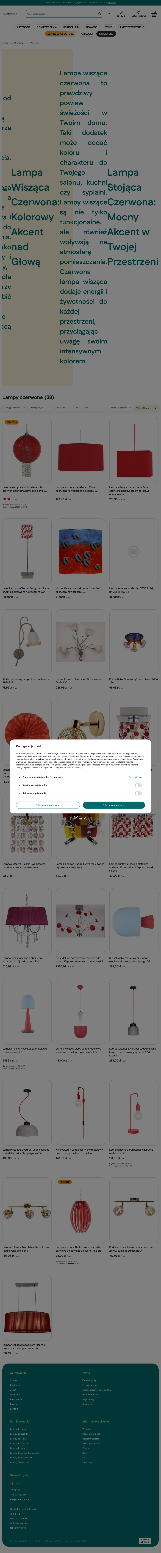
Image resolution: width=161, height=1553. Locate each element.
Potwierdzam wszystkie (114, 805)
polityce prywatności (47, 759)
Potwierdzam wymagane (48, 805)
